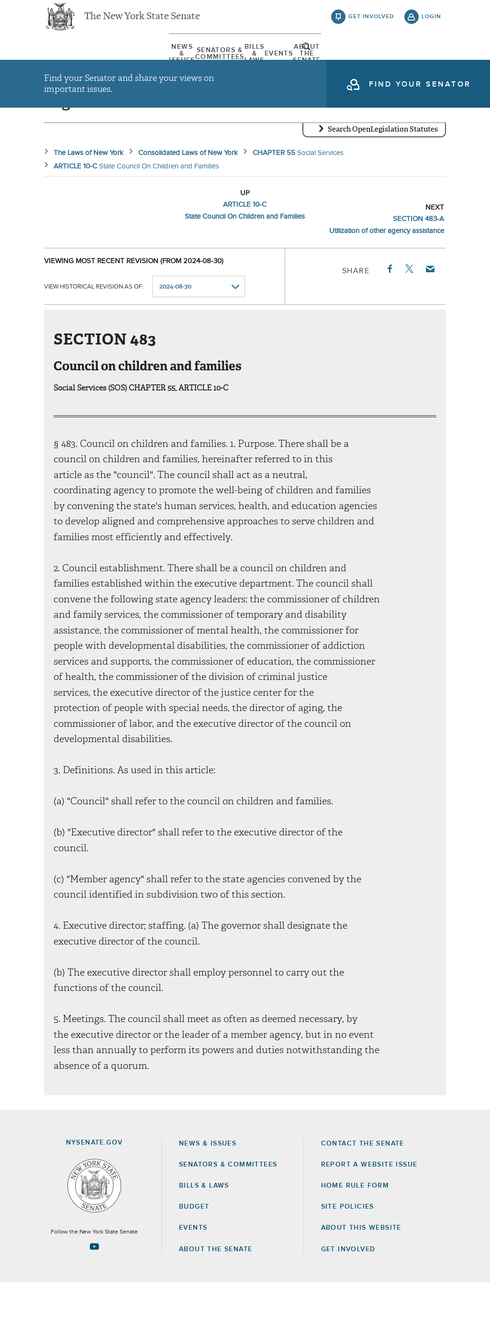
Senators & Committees (164, 61)
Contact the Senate (362, 1183)
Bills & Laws (252, 61)
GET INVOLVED (348, 1289)
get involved (371, 24)
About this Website (361, 1268)
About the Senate (215, 1289)
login (431, 24)
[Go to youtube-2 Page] (94, 1286)
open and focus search (431, 63)
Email (429, 309)
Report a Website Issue (369, 1204)
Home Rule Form (355, 1226)
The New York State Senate (142, 24)
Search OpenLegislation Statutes (383, 170)
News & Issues (72, 61)
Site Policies (347, 1247)
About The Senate (368, 61)
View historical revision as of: (94, 327)
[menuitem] (72, 61)
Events (304, 61)
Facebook (389, 309)
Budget (194, 1247)
